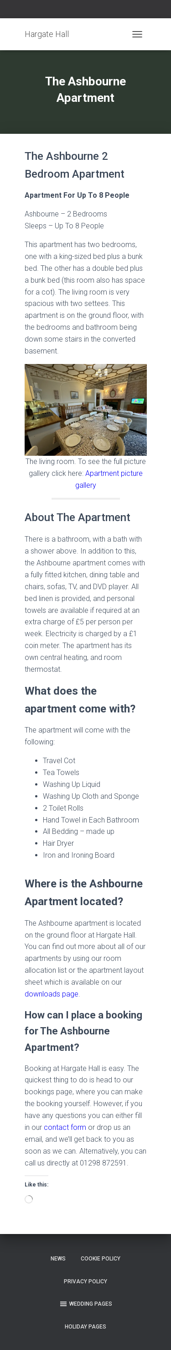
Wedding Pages (85, 1303)
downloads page (51, 994)
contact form (65, 1127)
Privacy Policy (85, 1281)
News (58, 1258)
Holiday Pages (85, 1327)
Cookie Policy (100, 1258)
